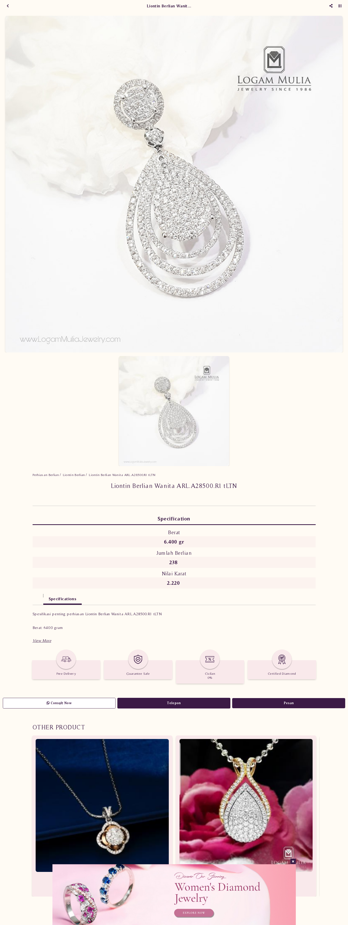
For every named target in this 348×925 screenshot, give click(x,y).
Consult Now (59, 703)
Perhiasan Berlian (46, 475)
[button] (42, 640)
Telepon (174, 703)
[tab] (38, 596)
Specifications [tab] (63, 598)
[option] (174, 184)
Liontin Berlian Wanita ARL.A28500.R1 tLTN (122, 475)
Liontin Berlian (74, 475)
